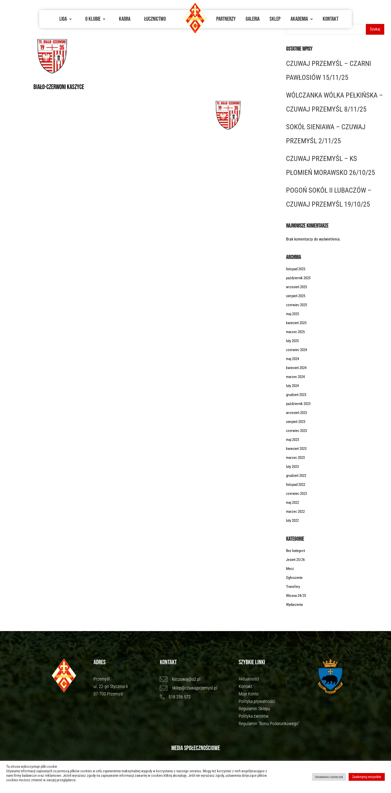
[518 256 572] (197, 697)
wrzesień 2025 (297, 287)
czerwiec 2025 (297, 305)
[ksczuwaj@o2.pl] (197, 680)
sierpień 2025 (297, 296)
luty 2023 (293, 467)
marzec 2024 (296, 377)
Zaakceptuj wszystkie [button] (366, 777)
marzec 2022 (296, 512)
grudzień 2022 (297, 476)
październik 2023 (299, 404)
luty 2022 (293, 521)
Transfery (293, 587)
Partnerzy (226, 18)
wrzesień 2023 (297, 413)
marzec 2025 (296, 332)
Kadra (124, 18)
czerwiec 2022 (297, 494)
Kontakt (330, 18)
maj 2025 (293, 314)
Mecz (290, 569)
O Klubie (95, 18)
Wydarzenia (295, 605)
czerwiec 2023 (297, 431)
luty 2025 (293, 341)
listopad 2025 (297, 269)
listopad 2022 (297, 485)
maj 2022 (293, 503)
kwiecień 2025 (297, 323)
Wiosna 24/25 (297, 596)
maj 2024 (293, 359)
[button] (65, 19)
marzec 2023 (296, 458)
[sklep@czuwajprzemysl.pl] (197, 688)
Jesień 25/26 (296, 560)
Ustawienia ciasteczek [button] (329, 777)
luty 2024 (293, 386)
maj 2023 (293, 440)
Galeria (253, 18)
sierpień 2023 (297, 422)
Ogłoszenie (295, 578)
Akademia (302, 18)
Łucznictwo (155, 18)
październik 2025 (299, 278)
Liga (65, 18)
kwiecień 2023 (297, 449)
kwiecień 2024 (297, 368)
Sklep (275, 18)
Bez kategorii (296, 551)
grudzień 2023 (297, 395)
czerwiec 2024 (297, 350)
